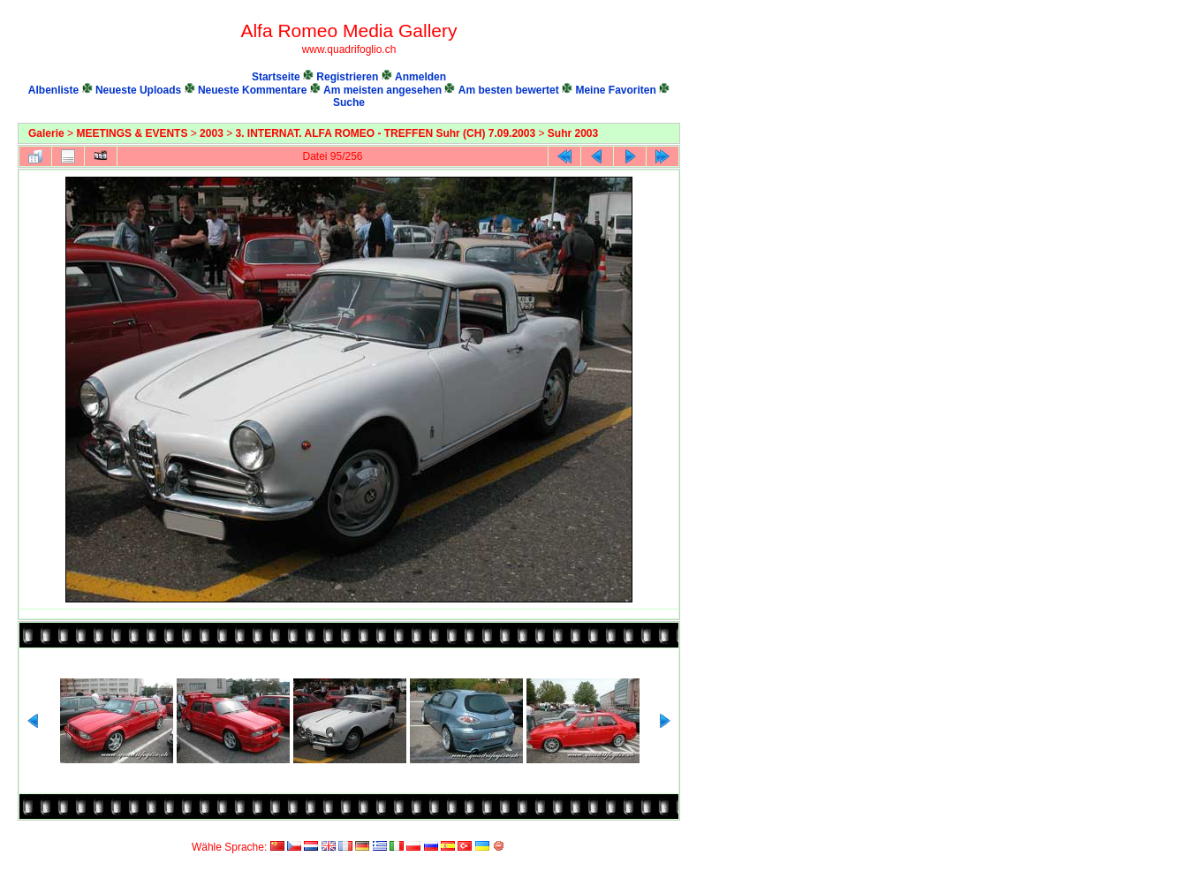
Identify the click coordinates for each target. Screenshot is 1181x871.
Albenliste (53, 90)
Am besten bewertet (508, 90)
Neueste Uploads (138, 90)
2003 (211, 133)
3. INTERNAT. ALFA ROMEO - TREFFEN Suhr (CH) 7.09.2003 (386, 133)
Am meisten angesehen (382, 90)
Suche (349, 102)
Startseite (276, 77)
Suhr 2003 (573, 133)
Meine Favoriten (615, 90)
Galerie (46, 133)
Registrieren (347, 77)
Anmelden (420, 77)
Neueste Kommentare (252, 90)
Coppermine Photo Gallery (660, 831)
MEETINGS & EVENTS (131, 133)
